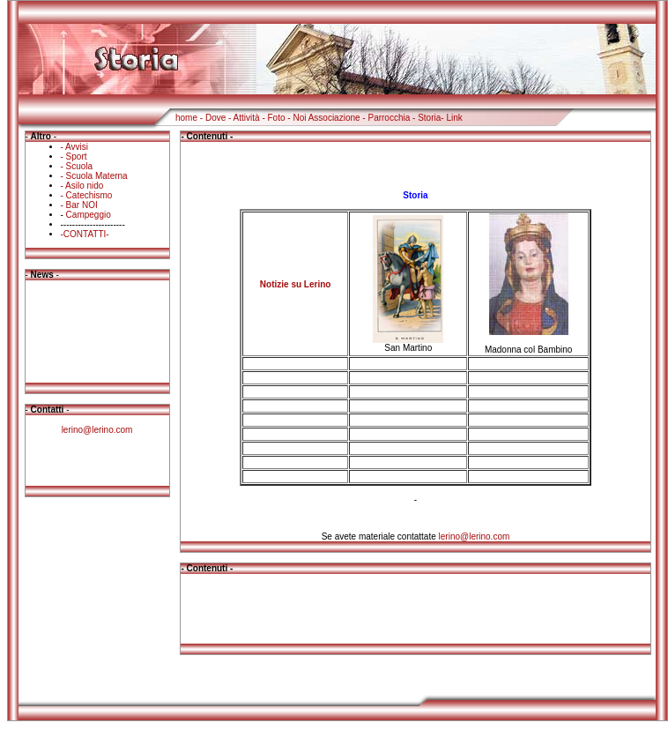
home (186, 118)
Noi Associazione (326, 118)
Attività (247, 118)
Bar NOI (82, 205)
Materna (111, 176)
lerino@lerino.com (97, 430)
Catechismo (89, 195)
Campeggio (88, 215)
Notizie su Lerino (295, 284)
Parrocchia (388, 118)
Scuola (79, 166)
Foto (277, 118)
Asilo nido (84, 185)
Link (454, 118)
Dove (215, 118)
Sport (76, 156)
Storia (429, 118)
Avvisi (76, 147)
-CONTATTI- (85, 234)
